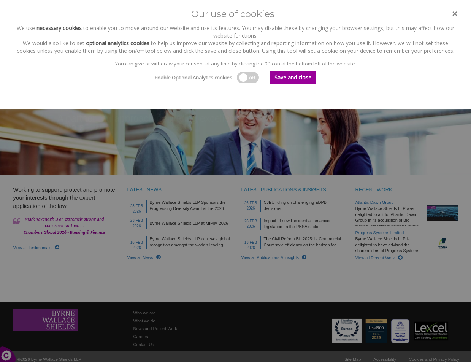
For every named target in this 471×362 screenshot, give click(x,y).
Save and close (292, 77)
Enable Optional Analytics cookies (193, 77)
